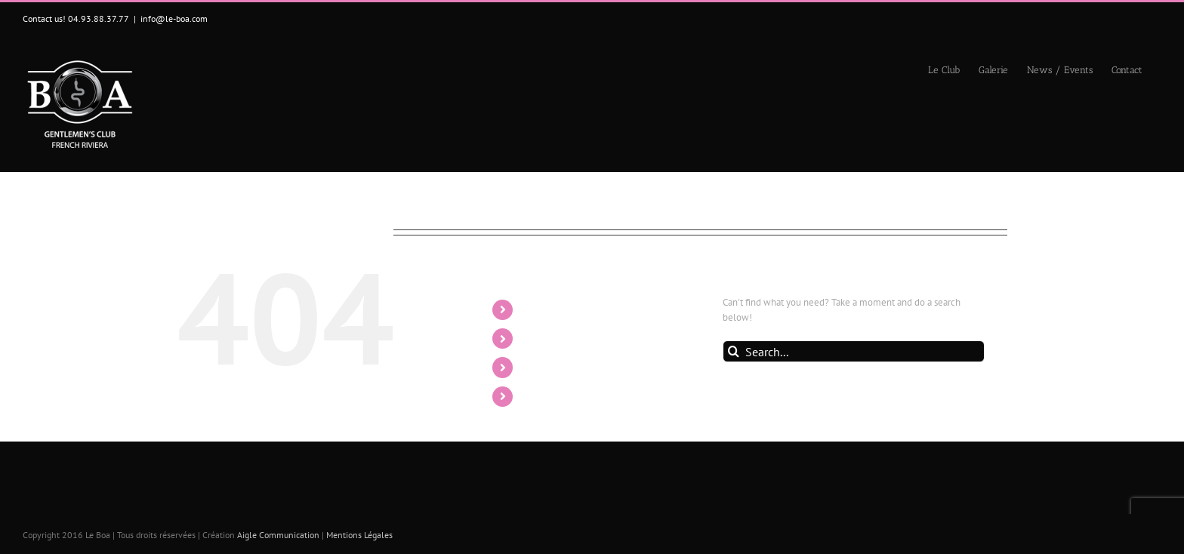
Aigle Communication (278, 534)
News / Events (559, 366)
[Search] (734, 351)
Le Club (541, 309)
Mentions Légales (359, 534)
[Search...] (854, 351)
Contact (541, 396)
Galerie (540, 338)
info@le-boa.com (174, 18)
